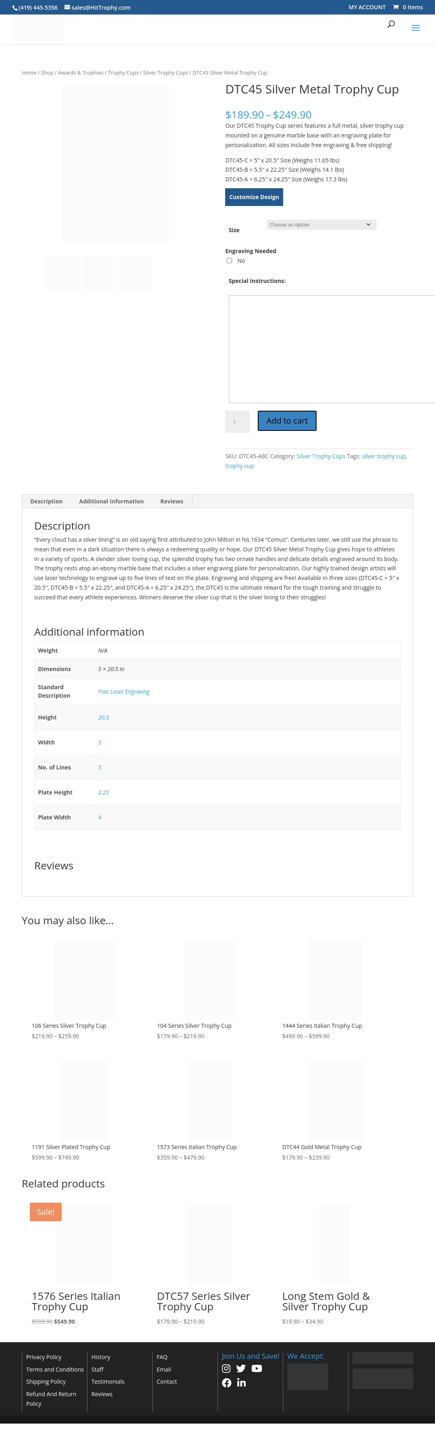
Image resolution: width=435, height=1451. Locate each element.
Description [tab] (46, 501)
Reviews (101, 1394)
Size (234, 230)
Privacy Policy (43, 1357)
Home (29, 72)
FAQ (162, 1357)
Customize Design (254, 197)
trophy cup (239, 466)
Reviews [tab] (171, 501)
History (100, 1357)
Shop (47, 72)
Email (164, 1369)
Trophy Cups (123, 72)
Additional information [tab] (111, 501)
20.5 (103, 717)
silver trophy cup (384, 456)
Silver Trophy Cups (165, 72)
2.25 (103, 792)
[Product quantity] (237, 422)
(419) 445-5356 (38, 7)
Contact (167, 1381)
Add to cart (287, 420)
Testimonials (107, 1381)
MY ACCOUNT (367, 7)
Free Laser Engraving (124, 691)
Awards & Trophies (81, 72)
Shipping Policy (46, 1381)
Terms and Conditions (55, 1369)
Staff (97, 1369)
